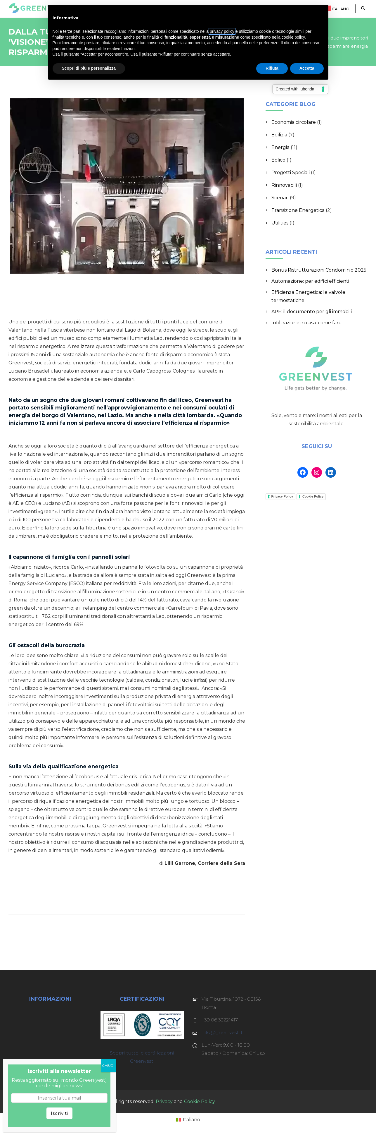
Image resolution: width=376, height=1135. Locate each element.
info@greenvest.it (222, 1032)
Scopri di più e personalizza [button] (89, 68)
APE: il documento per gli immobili (311, 311)
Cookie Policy (312, 496)
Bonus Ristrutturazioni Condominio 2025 (318, 270)
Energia (280, 147)
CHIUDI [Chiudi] (108, 1065)
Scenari (280, 197)
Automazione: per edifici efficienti (310, 281)
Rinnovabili (284, 185)
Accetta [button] (306, 68)
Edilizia (279, 135)
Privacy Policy (282, 496)
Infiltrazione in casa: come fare (306, 322)
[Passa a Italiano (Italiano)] (188, 1120)
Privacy (164, 1101)
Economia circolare (293, 122)
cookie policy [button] (293, 37)
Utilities (279, 223)
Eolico (278, 160)
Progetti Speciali (290, 172)
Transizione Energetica (298, 210)
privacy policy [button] (222, 31)
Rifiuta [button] (272, 68)
